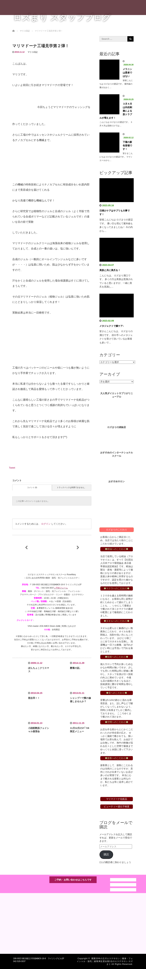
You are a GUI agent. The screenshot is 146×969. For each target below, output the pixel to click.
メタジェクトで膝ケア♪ (111, 326)
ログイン (46, 523)
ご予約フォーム (61, 588)
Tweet (12, 467)
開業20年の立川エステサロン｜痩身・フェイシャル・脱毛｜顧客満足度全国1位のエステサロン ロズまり (105, 961)
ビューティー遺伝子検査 (116, 806)
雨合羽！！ (34, 698)
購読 (106, 854)
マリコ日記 (33, 52)
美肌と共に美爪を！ (109, 270)
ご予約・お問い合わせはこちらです (73, 879)
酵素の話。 (76, 668)
